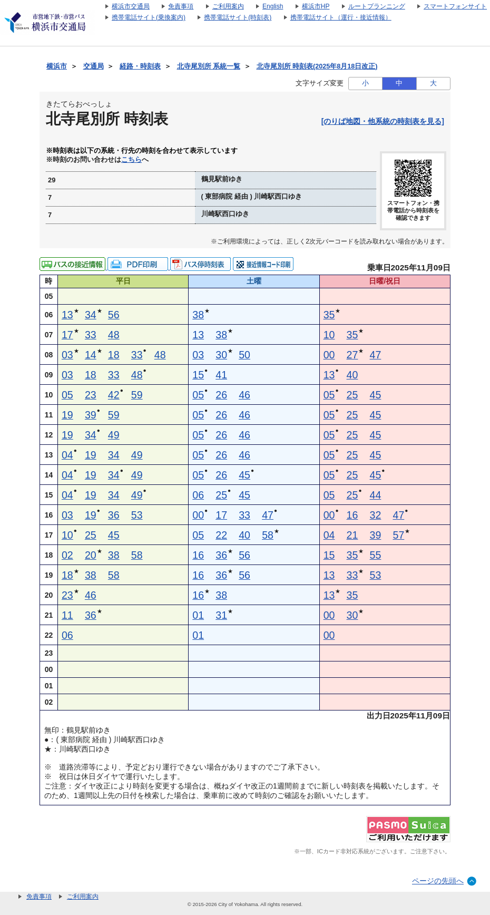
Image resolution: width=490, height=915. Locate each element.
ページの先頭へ (438, 881)
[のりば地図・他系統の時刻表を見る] (382, 121)
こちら (131, 159)
